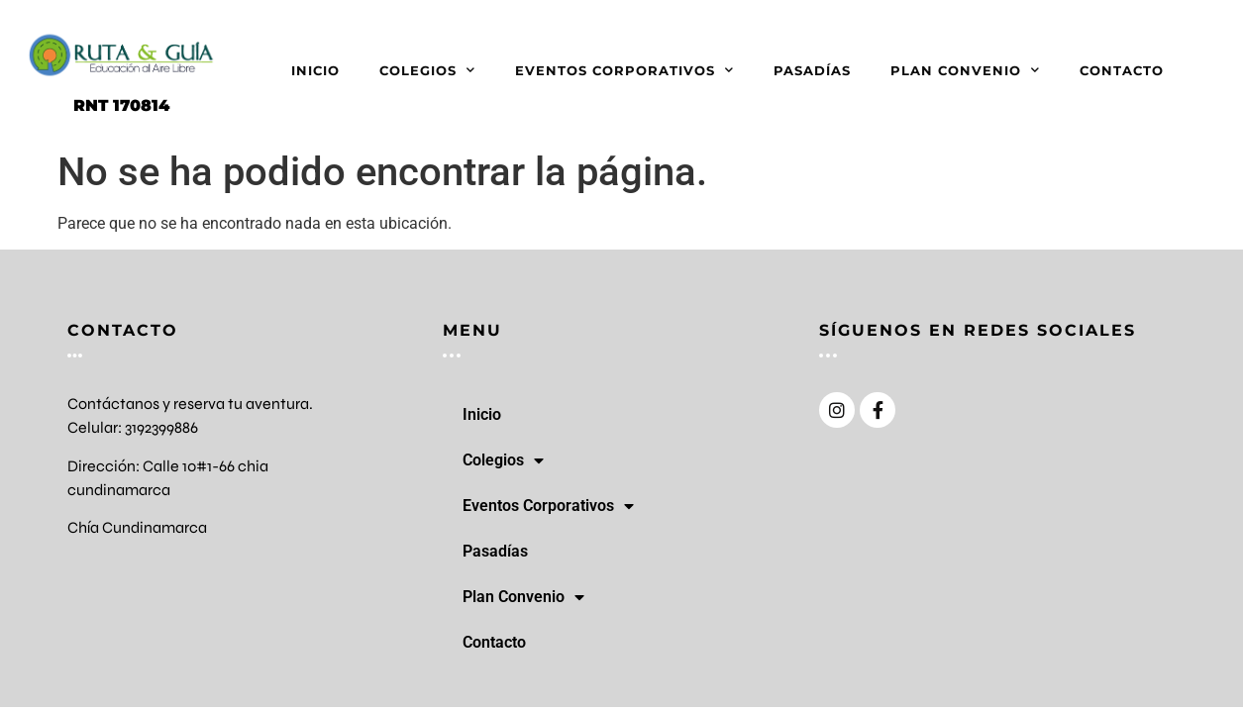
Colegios (427, 69)
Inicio (315, 70)
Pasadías (812, 70)
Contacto (1122, 70)
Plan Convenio (965, 69)
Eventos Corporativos (624, 69)
